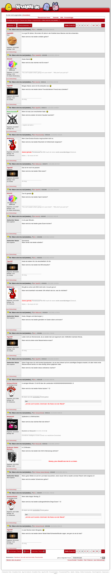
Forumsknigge (68, 17)
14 (93, 25)
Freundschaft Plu (64, 572)
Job (55, 573)
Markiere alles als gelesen (14, 560)
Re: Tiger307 (36, 107)
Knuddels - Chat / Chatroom (85, 560)
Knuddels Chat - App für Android (21, 572)
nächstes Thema (38, 551)
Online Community (85, 572)
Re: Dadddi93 (37, 55)
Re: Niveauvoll (37, 443)
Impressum (105, 572)
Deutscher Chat (6, 572)
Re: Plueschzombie (38, 134)
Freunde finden (53, 572)
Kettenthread (37, 20)
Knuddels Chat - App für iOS (40, 572)
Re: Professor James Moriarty (41, 472)
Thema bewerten (24, 25)
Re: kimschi (36, 82)
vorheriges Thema (14, 551)
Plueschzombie (39, 557)
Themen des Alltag (25, 20)
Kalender (56, 17)
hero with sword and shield (27, 557)
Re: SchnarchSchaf (38, 413)
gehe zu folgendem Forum (64, 557)
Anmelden (26, 15)
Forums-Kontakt (72, 560)
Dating (77, 572)
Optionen (11, 25)
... (90, 25)
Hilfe (61, 17)
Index (26, 551)
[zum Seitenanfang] (11, 52)
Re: (34, 29)
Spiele (72, 572)
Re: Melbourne (37, 164)
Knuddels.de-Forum (12, 20)
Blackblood (17, 557)
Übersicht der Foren (44, 17)
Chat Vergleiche (96, 572)
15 (97, 25)
